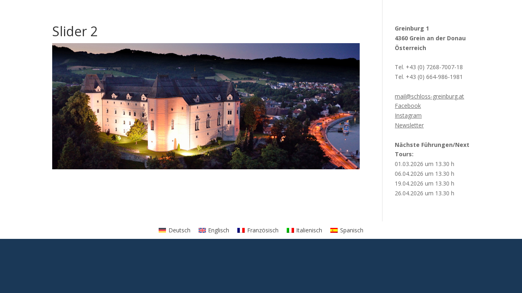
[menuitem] (175, 230)
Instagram (408, 115)
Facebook (408, 105)
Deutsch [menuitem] (179, 230)
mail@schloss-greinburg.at (429, 96)
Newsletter (409, 125)
